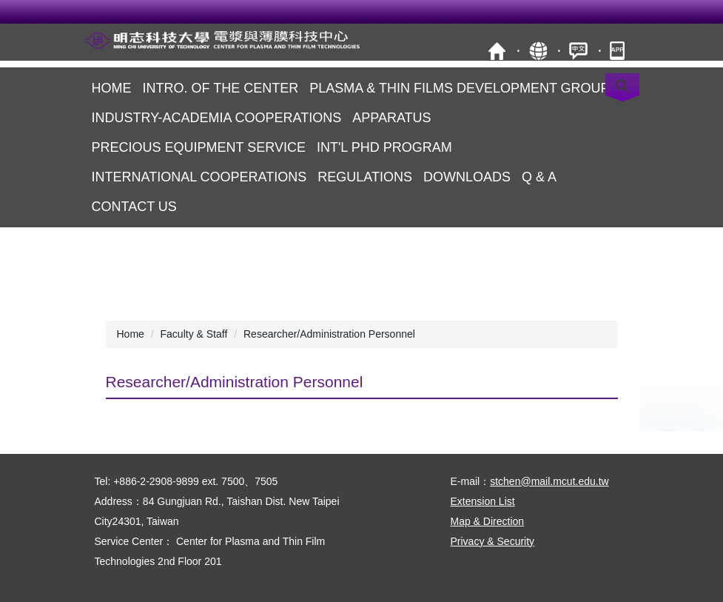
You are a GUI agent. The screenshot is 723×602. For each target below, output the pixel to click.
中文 (578, 50)
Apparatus (391, 117)
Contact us (134, 206)
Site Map (537, 50)
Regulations (364, 177)
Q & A (539, 177)
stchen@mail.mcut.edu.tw (549, 481)
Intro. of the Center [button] (221, 88)
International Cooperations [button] (199, 177)
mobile (619, 50)
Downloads (467, 177)
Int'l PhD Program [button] (384, 147)
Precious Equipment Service (199, 147)
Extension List (483, 501)
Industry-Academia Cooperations (217, 117)
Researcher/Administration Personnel (329, 334)
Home (112, 88)
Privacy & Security (493, 541)
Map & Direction (488, 521)
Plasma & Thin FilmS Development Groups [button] (463, 88)
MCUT (497, 50)
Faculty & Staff (194, 334)
